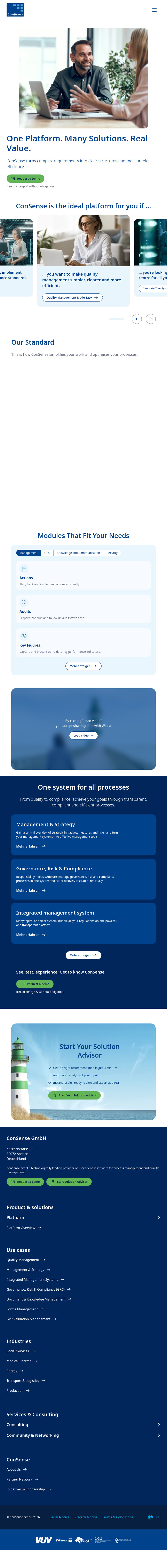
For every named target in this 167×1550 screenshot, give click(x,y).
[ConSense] (15, 10)
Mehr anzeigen (83, 666)
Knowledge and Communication (78, 553)
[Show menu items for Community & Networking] (158, 1435)
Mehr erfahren (31, 846)
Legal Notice (60, 1517)
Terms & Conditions (117, 1517)
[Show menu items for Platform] (158, 1217)
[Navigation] (154, 10)
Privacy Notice (85, 1517)
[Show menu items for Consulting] (158, 1424)
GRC (47, 553)
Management (28, 553)
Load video (83, 735)
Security (112, 553)
